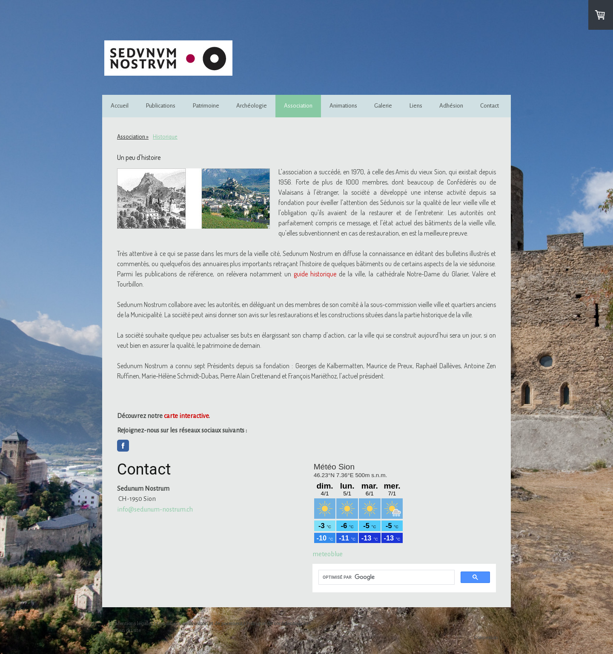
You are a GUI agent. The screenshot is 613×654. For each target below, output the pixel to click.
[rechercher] (386, 577)
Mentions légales (134, 623)
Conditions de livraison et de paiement (200, 623)
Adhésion (451, 105)
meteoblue (327, 554)
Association (298, 105)
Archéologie (251, 105)
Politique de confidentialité (276, 623)
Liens (415, 105)
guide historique (315, 274)
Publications (160, 105)
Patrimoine (205, 105)
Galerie (383, 105)
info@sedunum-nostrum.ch (155, 509)
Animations (343, 105)
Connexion (486, 637)
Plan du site (128, 630)
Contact (489, 105)
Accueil (120, 105)
